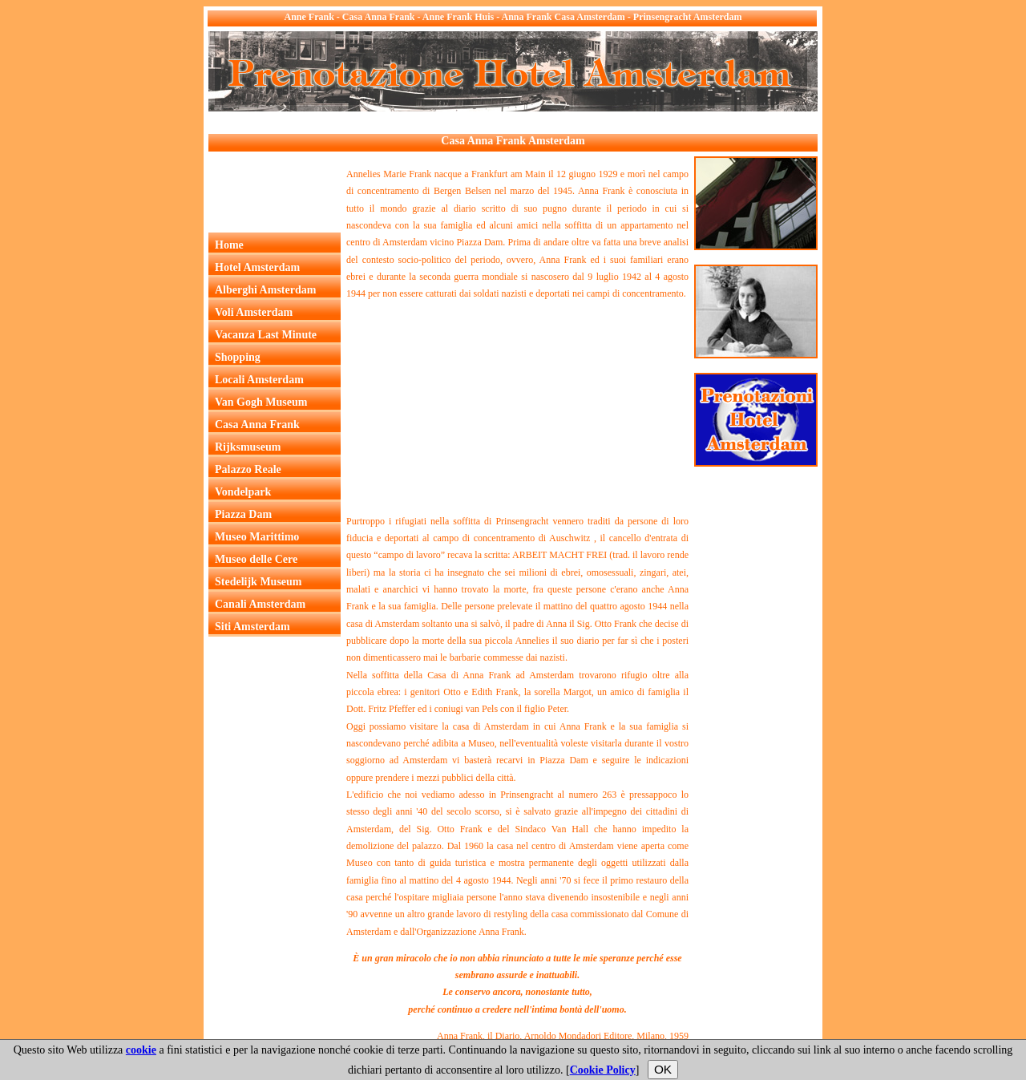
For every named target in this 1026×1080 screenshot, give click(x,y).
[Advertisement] (500, 123)
